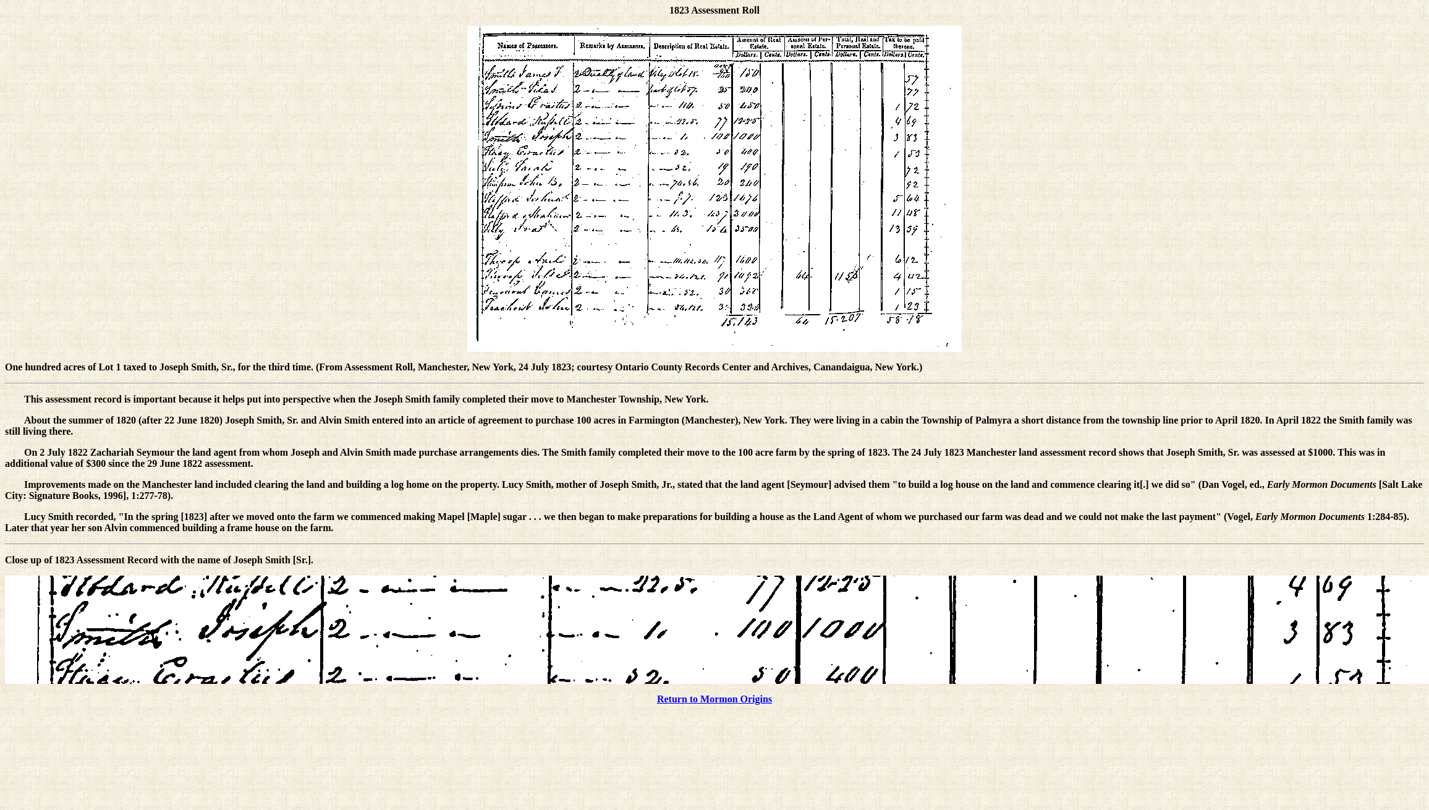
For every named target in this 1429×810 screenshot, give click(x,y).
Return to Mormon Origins (714, 699)
